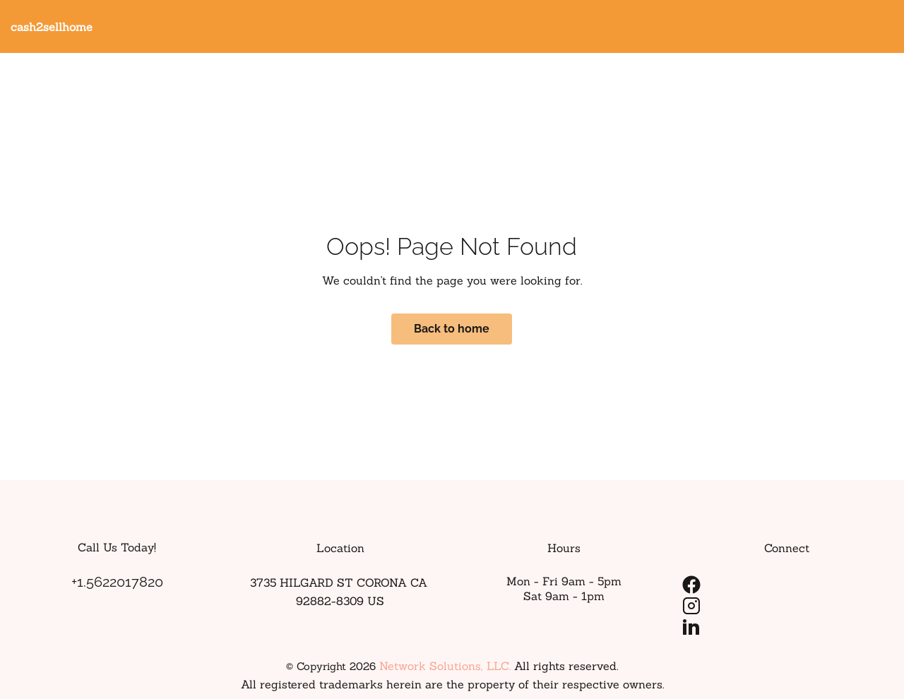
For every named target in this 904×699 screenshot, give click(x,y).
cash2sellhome (52, 27)
